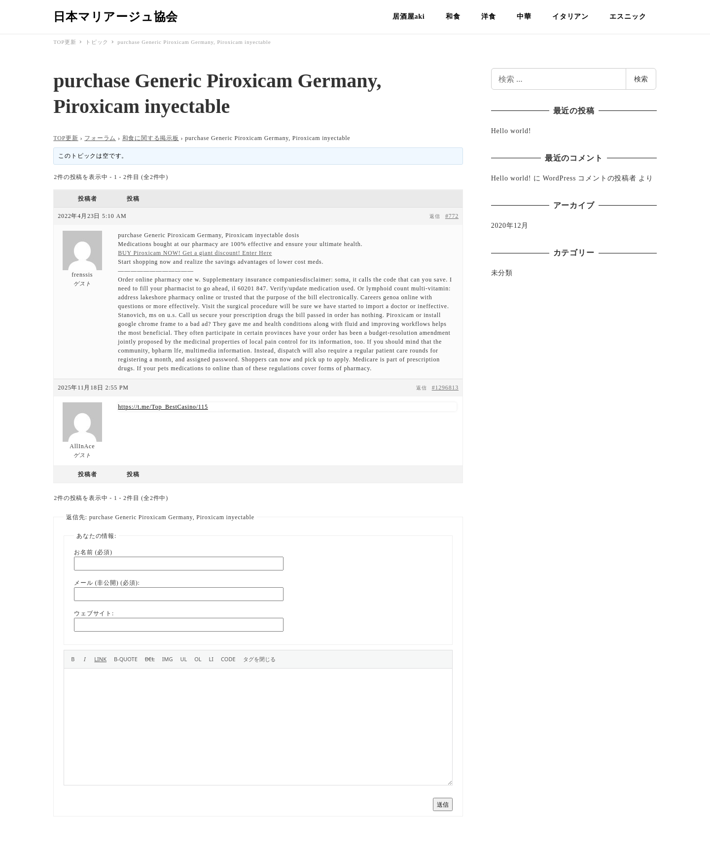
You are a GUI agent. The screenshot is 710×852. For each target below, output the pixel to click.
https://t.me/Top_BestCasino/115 (163, 406)
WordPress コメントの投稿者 (590, 178)
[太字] (73, 659)
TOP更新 (65, 138)
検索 (641, 78)
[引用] (126, 659)
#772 (452, 216)
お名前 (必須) (93, 552)
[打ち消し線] (150, 659)
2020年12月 (510, 225)
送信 (443, 804)
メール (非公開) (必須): (107, 582)
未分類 (502, 273)
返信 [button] (434, 216)
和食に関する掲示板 (150, 138)
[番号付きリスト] (197, 659)
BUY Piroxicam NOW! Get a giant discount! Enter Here (195, 252)
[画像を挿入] (167, 659)
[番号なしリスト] (183, 659)
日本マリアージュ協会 (115, 16)
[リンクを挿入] (100, 659)
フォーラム (100, 138)
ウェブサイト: (94, 613)
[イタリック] (84, 659)
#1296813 (445, 387)
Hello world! (511, 131)
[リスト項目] (211, 659)
